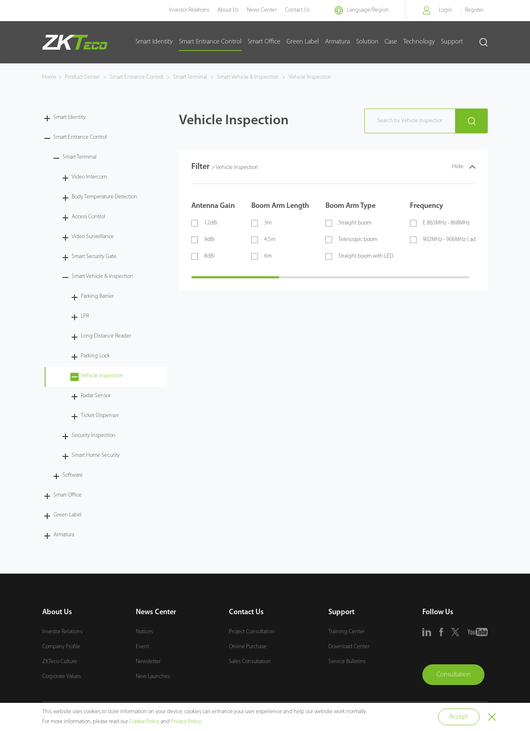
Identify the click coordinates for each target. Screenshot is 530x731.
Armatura (337, 42)
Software (73, 475)
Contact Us (297, 10)
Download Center (348, 647)
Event (142, 647)
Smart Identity (154, 42)
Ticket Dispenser (100, 416)
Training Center (346, 632)
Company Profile (61, 647)
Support (452, 42)
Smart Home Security (96, 455)
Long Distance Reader (106, 336)
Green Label (303, 42)
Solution (367, 42)
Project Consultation (252, 632)
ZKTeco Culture (59, 662)
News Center (262, 10)
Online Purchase (248, 647)
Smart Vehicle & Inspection (248, 77)
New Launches (153, 676)
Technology (419, 42)
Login (445, 10)
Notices (144, 632)
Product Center (83, 77)
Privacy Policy (186, 722)
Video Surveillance (93, 237)
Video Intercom (89, 177)
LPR (85, 316)
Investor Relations (189, 10)
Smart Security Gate (94, 256)
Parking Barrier (97, 296)
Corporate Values (61, 676)
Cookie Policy (144, 722)
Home (49, 77)
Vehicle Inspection (309, 77)
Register (474, 10)
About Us (227, 10)
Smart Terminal (190, 77)
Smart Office (264, 42)
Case (391, 42)
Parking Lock (95, 356)
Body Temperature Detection (104, 197)
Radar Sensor (96, 396)
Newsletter (148, 662)
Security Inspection (94, 435)
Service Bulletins (347, 662)
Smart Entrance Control (210, 42)
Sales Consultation (250, 662)
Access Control (88, 217)
